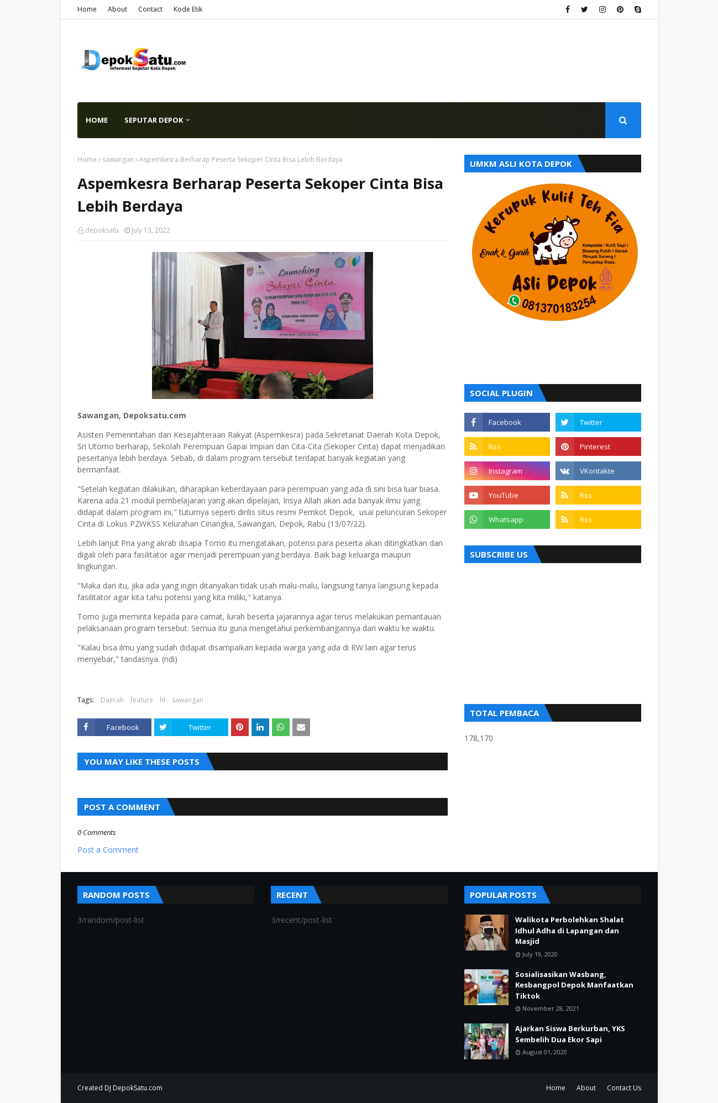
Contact (150, 9)
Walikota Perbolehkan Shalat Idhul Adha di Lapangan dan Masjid (569, 930)
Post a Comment (108, 849)
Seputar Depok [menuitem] (153, 120)
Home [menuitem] (97, 120)
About (117, 9)
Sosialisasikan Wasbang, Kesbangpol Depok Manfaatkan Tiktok (574, 985)
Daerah (112, 700)
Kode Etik (188, 9)
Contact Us (624, 1088)
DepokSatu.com (138, 1088)
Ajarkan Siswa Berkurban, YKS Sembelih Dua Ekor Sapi (570, 1033)
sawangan (118, 159)
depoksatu (102, 230)
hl (162, 700)
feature (141, 700)
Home (87, 9)
